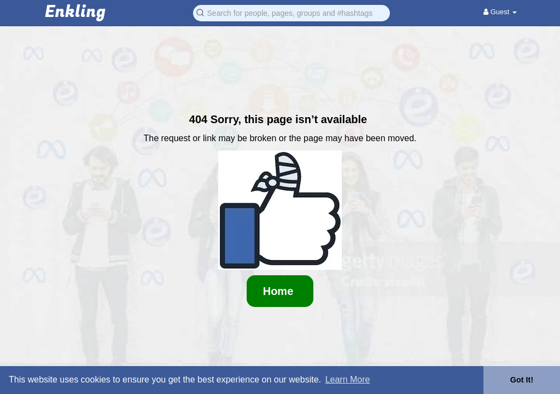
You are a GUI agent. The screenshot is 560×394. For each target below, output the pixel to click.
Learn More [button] (347, 379)
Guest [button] (500, 12)
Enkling (75, 12)
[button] (291, 12)
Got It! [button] (521, 379)
